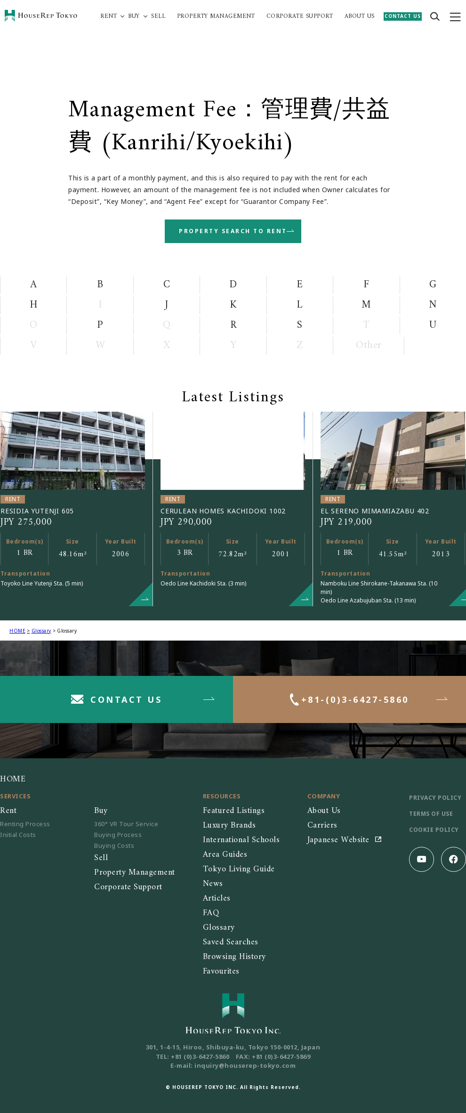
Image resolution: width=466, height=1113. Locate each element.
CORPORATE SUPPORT (299, 17)
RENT (108, 17)
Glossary (41, 630)
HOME (17, 630)
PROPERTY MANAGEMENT (216, 17)
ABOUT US (360, 17)
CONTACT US (403, 16)
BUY (134, 17)
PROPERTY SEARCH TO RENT (233, 231)
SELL (158, 17)
